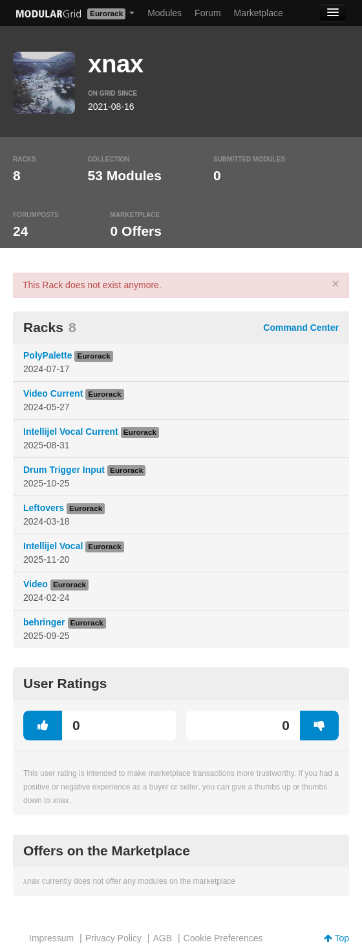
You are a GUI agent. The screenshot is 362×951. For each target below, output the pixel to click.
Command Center (301, 327)
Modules (164, 13)
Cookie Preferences (223, 938)
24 (20, 231)
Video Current (53, 393)
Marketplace (258, 13)
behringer (44, 622)
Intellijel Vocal (53, 546)
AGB (162, 938)
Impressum (51, 938)
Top (336, 938)
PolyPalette (47, 355)
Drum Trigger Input (64, 470)
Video (35, 584)
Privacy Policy (113, 938)
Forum (207, 13)
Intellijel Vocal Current (70, 431)
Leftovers (43, 508)
